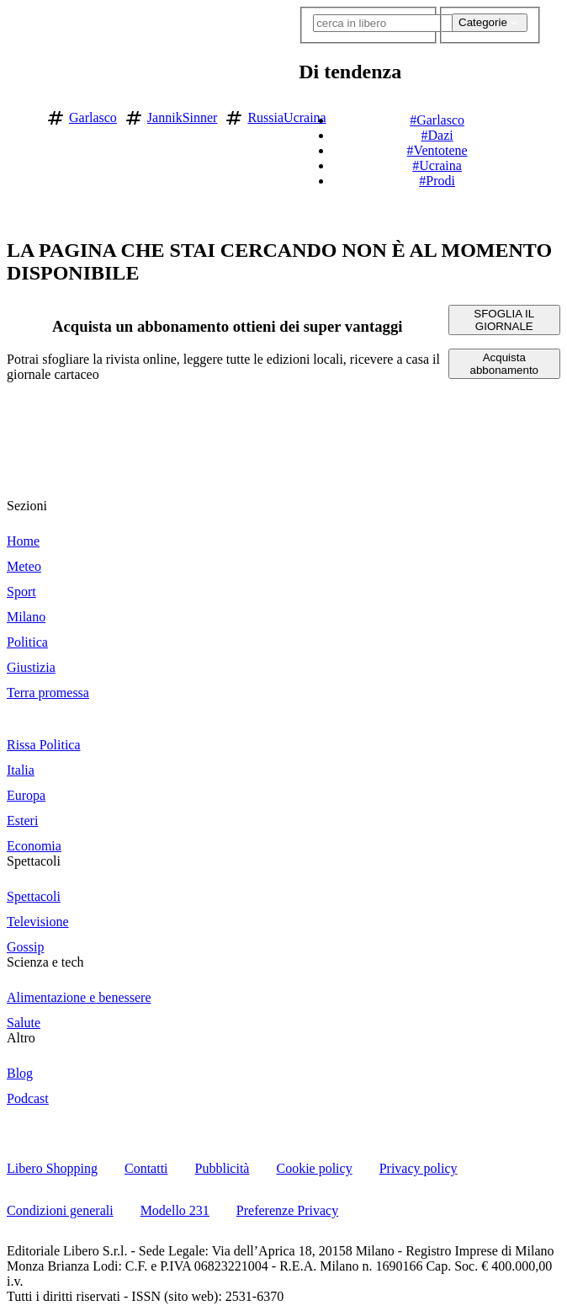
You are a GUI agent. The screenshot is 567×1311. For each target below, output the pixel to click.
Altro (21, 1038)
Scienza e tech (45, 962)
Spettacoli (34, 861)
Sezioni (27, 505)
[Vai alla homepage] (19, 115)
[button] (551, 114)
